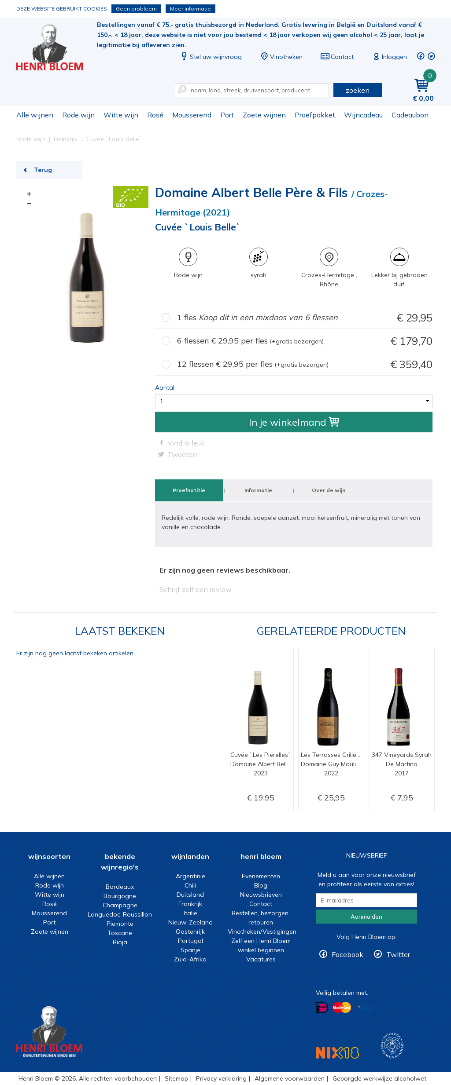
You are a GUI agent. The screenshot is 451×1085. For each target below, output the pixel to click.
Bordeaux (120, 887)
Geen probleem (136, 8)
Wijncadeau (363, 114)
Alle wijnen (34, 114)
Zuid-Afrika (190, 959)
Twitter (398, 954)
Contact (337, 57)
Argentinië (190, 876)
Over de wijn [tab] (328, 490)
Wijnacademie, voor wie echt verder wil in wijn (392, 1046)
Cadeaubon (410, 114)
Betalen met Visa (364, 1008)
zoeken (358, 90)
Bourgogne (120, 896)
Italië (190, 913)
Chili (190, 885)
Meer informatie (190, 8)
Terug (43, 170)
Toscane (119, 933)
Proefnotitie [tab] (189, 490)
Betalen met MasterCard (342, 1007)
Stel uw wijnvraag (210, 57)
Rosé (155, 114)
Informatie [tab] (258, 490)
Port (227, 114)
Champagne (120, 905)
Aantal (164, 387)
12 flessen (305, 364)
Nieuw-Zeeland (190, 922)
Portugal (190, 941)
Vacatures (261, 959)
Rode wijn (78, 114)
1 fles (305, 318)
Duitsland (190, 895)
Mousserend (191, 114)
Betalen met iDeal (322, 1007)
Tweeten (182, 454)
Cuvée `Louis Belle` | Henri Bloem (55, 48)
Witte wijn (121, 114)
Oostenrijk (190, 931)
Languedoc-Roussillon (120, 914)
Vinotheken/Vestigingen (262, 931)
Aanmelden (366, 916)
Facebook (347, 954)
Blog (260, 885)
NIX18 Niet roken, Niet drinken (337, 1053)
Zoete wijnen (264, 114)
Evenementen (261, 876)
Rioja (120, 942)
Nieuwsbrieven (261, 895)
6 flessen (305, 341)
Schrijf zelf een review (195, 589)
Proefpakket (315, 114)
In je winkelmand (294, 422)
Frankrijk (190, 904)
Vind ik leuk (186, 442)
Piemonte (120, 924)
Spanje (190, 950)
